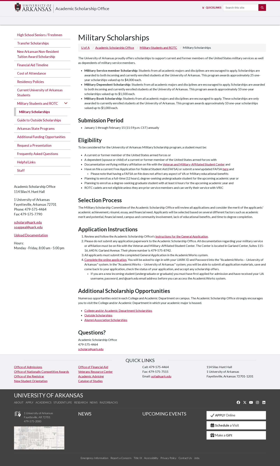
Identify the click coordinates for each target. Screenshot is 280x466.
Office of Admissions (28, 367)
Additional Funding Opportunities (41, 137)
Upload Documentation (31, 235)
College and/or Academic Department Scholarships (118, 310)
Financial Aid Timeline (32, 65)
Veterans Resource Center (95, 371)
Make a (221, 435)
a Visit (224, 425)
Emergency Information (94, 458)
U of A (85, 47)
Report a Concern (120, 458)
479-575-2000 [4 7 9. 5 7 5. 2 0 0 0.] (32, 421)
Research (81, 402)
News (93, 402)
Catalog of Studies (90, 381)
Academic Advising (91, 376)
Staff (21, 170)
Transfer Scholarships (33, 43)
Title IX (138, 458)
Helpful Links (26, 162)
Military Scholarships (34, 112)
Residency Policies (30, 82)
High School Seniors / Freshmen (39, 35)
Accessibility (151, 458)
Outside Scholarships (98, 315)
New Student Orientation (30, 381)
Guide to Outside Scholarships (39, 120)
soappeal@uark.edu (28, 227)
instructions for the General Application (181, 236)
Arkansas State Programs (36, 128)
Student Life (62, 402)
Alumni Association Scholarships (105, 320)
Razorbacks (109, 402)
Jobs (197, 458)
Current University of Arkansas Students (40, 92)
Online (222, 415)
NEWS (84, 413)
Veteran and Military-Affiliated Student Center (194, 164)
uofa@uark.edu (161, 376)
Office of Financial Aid (93, 367)
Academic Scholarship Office (82, 8)
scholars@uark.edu (28, 222)
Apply (29, 402)
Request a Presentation (34, 145)
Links (211, 7)
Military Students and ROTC (37, 103)
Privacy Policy (168, 458)
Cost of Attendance (31, 73)
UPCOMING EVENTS (164, 413)
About (19, 402)
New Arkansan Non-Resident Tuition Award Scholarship (38, 54)
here (225, 169)
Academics (43, 402)
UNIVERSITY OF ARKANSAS (48, 395)
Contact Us (185, 458)
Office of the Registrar (29, 376)
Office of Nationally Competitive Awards (41, 371)
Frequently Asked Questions (37, 154)
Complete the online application (105, 259)
